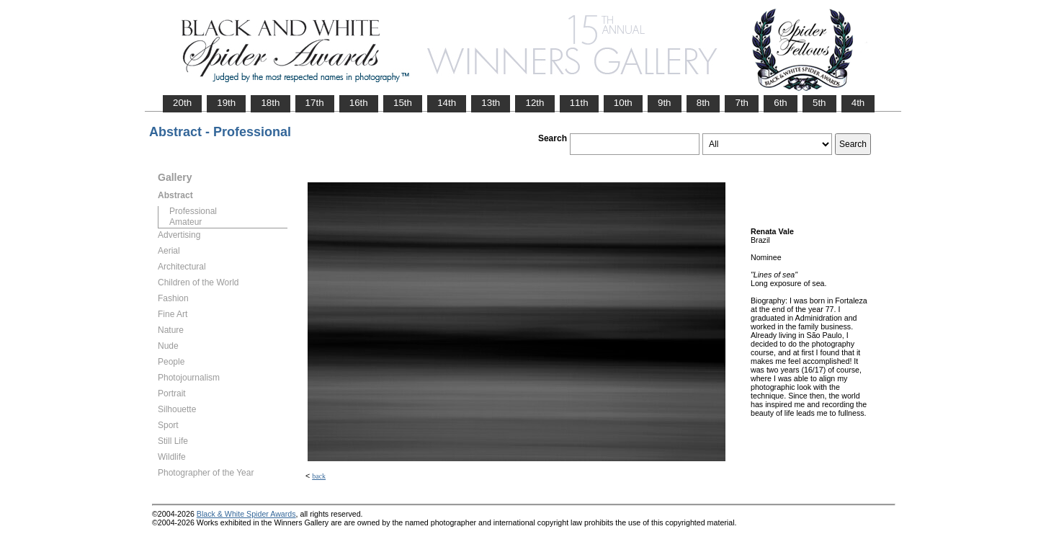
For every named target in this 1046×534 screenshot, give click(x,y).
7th (741, 102)
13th (490, 102)
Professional (193, 211)
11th (579, 102)
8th (703, 102)
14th (446, 102)
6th (780, 102)
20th (182, 102)
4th (858, 102)
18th (270, 102)
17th (315, 102)
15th (402, 102)
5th (819, 102)
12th (534, 102)
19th (226, 102)
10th (623, 102)
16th (358, 102)
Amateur (185, 222)
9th (664, 102)
